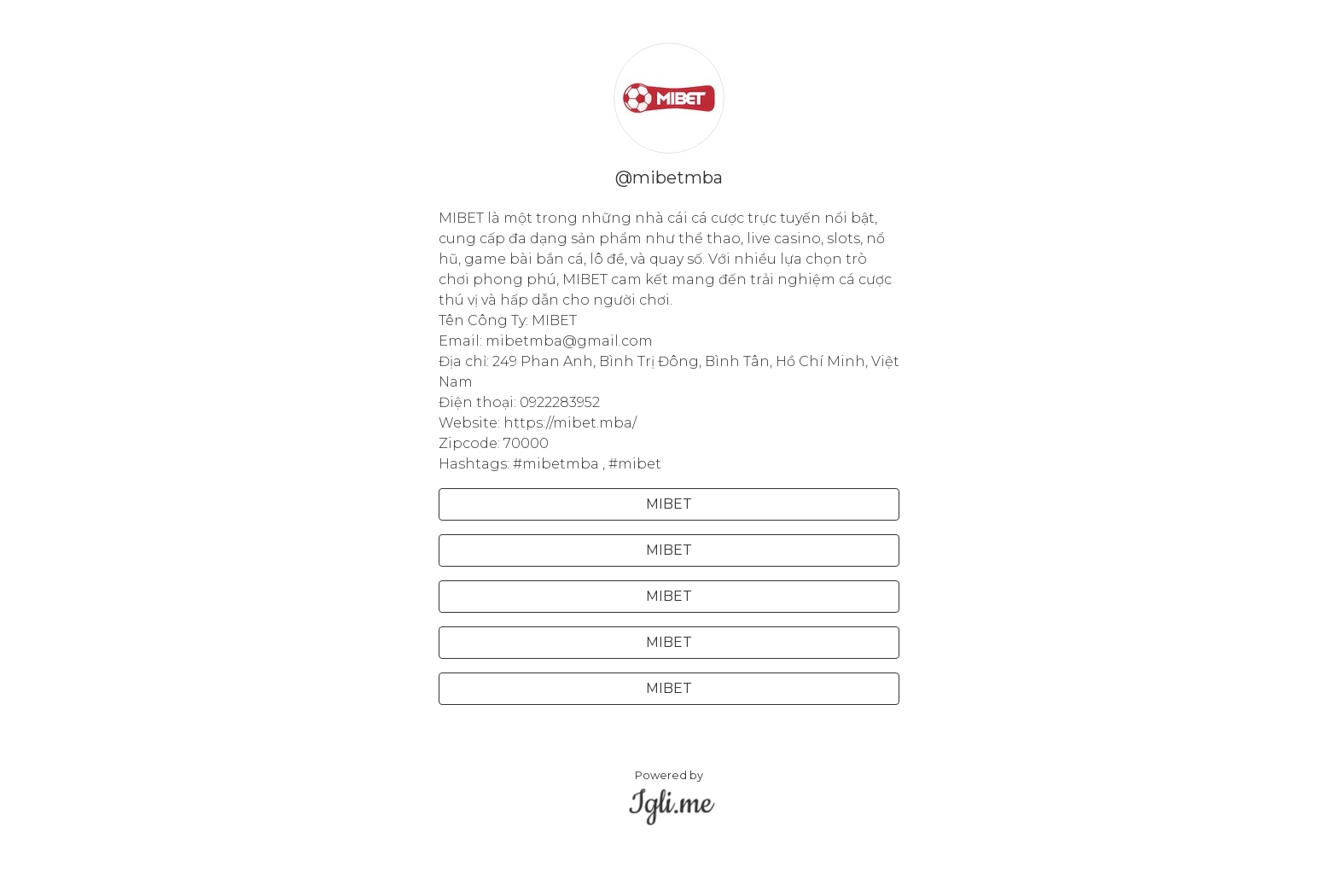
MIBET (669, 504)
